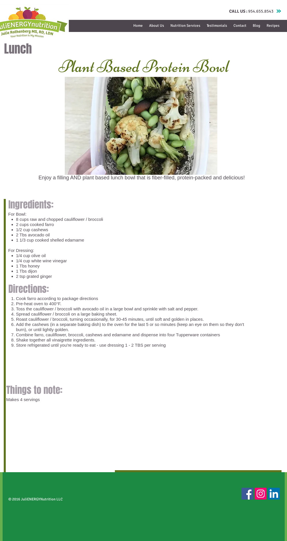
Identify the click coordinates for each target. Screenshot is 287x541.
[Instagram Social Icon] (261, 494)
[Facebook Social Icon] (247, 494)
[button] (185, 25)
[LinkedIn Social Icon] (274, 494)
